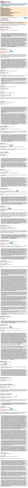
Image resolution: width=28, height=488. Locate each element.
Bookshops (5, 17)
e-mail (7, 51)
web (7, 29)
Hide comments (2, 25)
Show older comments (8, 25)
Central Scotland (13, 17)
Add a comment (2, 30)
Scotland (9, 17)
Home (1, 17)
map (1, 28)
